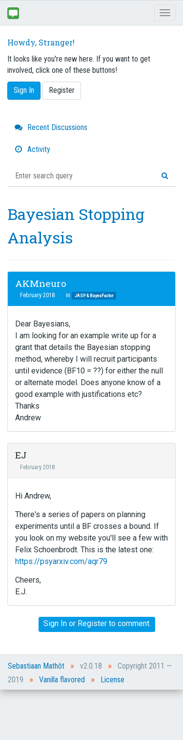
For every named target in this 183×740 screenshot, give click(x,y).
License (112, 679)
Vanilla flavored (62, 679)
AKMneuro (40, 283)
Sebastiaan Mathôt (36, 666)
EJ (21, 455)
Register (62, 90)
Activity (32, 149)
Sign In (24, 90)
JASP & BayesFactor (94, 295)
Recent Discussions (51, 127)
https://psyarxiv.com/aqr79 (61, 561)
